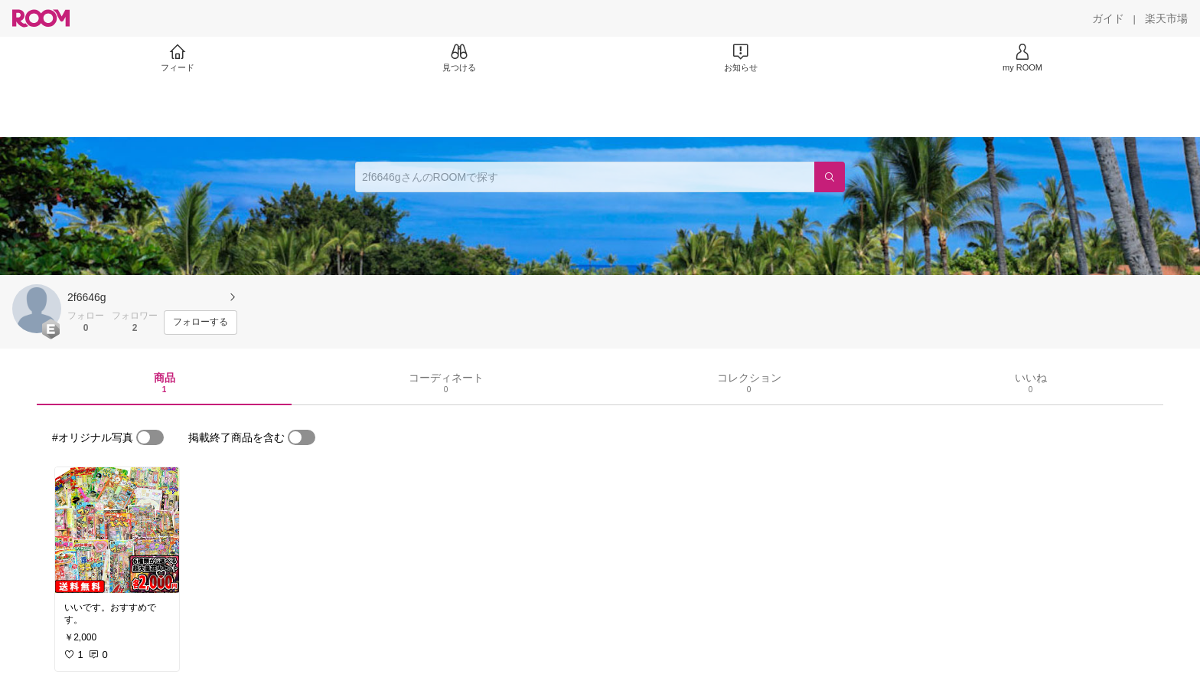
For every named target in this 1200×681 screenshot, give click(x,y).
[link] (117, 530)
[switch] (150, 437)
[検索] (829, 177)
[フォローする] (200, 322)
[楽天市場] (1166, 18)
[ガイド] (1108, 18)
